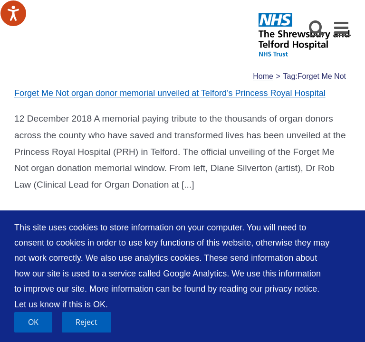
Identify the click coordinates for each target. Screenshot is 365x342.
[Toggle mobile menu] (342, 27)
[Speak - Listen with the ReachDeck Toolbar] (13, 13)
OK (33, 322)
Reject (86, 322)
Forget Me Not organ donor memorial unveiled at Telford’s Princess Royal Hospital (170, 93)
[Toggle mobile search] (317, 27)
